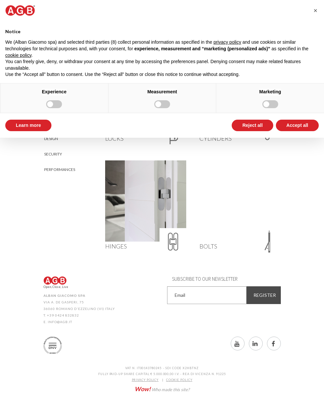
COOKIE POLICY (179, 380)
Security (53, 154)
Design (51, 138)
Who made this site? (162, 388)
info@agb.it (60, 322)
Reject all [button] (252, 125)
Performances (59, 169)
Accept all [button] (297, 125)
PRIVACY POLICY (145, 380)
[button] (315, 10)
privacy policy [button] (227, 42)
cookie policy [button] (18, 55)
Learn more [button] (28, 125)
